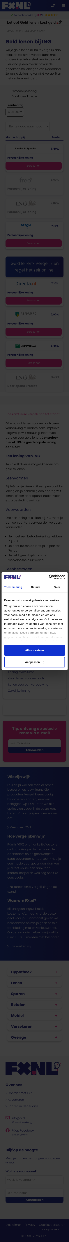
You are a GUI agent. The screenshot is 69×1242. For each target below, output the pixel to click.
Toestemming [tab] (13, 587)
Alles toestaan (34, 650)
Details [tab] (35, 587)
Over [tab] (57, 587)
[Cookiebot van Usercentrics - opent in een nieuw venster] (49, 577)
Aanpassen (34, 662)
